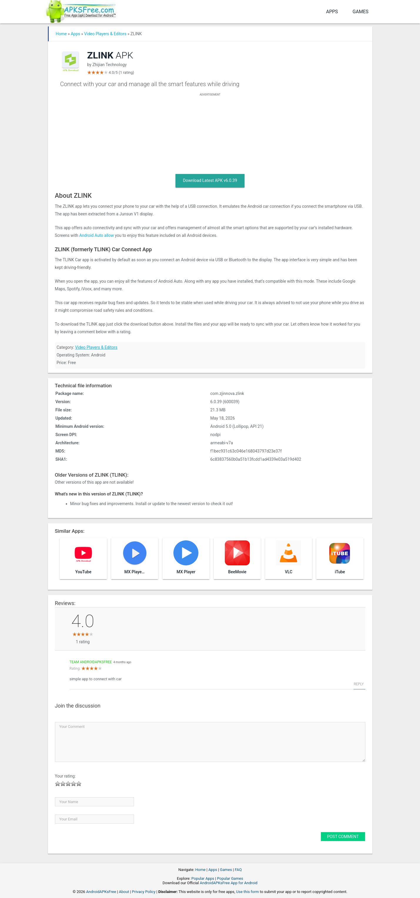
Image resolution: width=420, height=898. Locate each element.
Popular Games (230, 878)
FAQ (238, 869)
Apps (332, 11)
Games (361, 11)
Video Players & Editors (105, 33)
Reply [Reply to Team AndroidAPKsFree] (359, 684)
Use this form (247, 891)
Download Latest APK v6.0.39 (210, 180)
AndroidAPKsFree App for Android (228, 883)
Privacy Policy (143, 891)
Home (61, 33)
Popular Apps (202, 878)
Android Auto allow (96, 235)
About (124, 891)
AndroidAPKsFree (101, 891)
